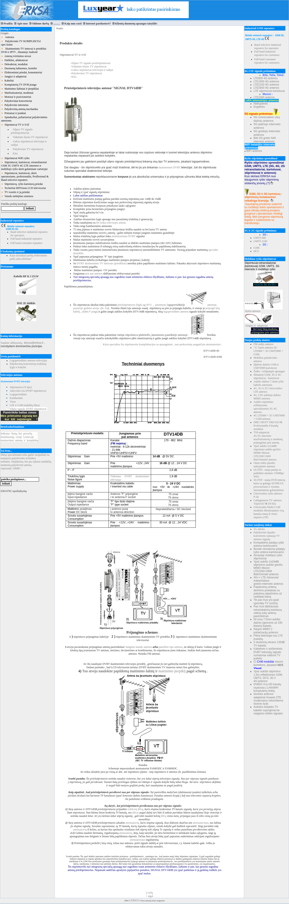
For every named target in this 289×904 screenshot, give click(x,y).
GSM (256, 247)
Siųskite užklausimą (11, 342)
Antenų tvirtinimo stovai (16, 56)
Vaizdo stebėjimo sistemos (17, 196)
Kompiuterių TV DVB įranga (18, 84)
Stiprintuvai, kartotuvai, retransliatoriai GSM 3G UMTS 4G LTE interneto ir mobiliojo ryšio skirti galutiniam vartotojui (24, 166)
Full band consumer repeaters (26, 243)
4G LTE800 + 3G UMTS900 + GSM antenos (269, 417)
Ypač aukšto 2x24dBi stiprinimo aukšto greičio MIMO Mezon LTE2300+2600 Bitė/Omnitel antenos (267, 452)
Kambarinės (16, 398)
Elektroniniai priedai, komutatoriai (21, 72)
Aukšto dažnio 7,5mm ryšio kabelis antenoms (269, 383)
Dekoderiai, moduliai (14, 64)
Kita (14, 153)
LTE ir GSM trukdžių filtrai (25, 405)
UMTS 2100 (260, 241)
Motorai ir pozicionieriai (16, 96)
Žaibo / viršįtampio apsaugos (269, 371)
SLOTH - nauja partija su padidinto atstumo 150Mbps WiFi (269, 473)
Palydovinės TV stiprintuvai (27, 149)
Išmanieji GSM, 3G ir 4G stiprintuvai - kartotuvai (267, 376)
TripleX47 (259, 503)
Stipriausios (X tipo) (21, 387)
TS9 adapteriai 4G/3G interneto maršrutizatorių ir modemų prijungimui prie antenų (268, 437)
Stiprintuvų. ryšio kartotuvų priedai (22, 184)
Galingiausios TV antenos (268, 500)
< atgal (149, 896)
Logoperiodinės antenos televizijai (28, 360)
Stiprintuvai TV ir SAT (15, 124)
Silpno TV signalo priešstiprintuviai (22, 131)
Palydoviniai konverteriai (16, 101)
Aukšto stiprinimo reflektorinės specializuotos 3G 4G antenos (265, 407)
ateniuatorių (79, 829)
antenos (256, 311)
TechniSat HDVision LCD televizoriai (23, 188)
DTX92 (272, 503)
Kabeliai (7, 80)
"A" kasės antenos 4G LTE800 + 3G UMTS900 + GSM (268, 351)
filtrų (163, 816)
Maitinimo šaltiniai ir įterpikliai (20, 88)
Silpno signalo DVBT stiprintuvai (28, 408)
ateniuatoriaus (201, 822)
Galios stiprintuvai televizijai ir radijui (92, 70)
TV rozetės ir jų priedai (15, 192)
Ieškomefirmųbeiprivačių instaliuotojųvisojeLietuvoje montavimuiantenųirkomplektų (19, 437)
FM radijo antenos (263, 344)
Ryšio (248, 311)
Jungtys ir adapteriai (13, 76)
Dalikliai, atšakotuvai (14, 60)
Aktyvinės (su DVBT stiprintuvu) (28, 390)
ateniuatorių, (132, 822)
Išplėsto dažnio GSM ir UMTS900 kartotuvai (266, 366)
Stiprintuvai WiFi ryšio (15, 158)
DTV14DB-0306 (212, 356)
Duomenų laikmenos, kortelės (19, 68)
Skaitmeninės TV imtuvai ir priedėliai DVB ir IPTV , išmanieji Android (23, 50)
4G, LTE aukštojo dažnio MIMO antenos (267, 397)
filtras (135, 812)
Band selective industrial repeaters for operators (267, 46)
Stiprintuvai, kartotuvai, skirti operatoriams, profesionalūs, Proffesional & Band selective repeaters (25, 176)
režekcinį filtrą (135, 809)
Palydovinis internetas (14, 105)
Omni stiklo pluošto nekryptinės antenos (264, 464)
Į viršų (149, 892)
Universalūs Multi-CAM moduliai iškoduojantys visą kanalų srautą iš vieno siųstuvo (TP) (269, 512)
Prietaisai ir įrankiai (13, 113)
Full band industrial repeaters (26, 238)
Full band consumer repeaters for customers (267, 61)
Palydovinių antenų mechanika (19, 109)
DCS (256, 251)
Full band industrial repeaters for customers (267, 53)
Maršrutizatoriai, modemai (17, 92)
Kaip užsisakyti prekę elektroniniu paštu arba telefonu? (28, 257)
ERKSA (135, 900)
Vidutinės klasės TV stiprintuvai (29, 137)
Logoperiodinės (18, 394)
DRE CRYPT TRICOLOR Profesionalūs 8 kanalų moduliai (268, 426)
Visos (13, 401)
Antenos (7, 37)
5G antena (259, 529)
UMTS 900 (260, 237)
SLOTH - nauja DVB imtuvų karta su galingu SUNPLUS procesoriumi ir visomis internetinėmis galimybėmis (269, 485)
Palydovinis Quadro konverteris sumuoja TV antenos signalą (267, 536)
